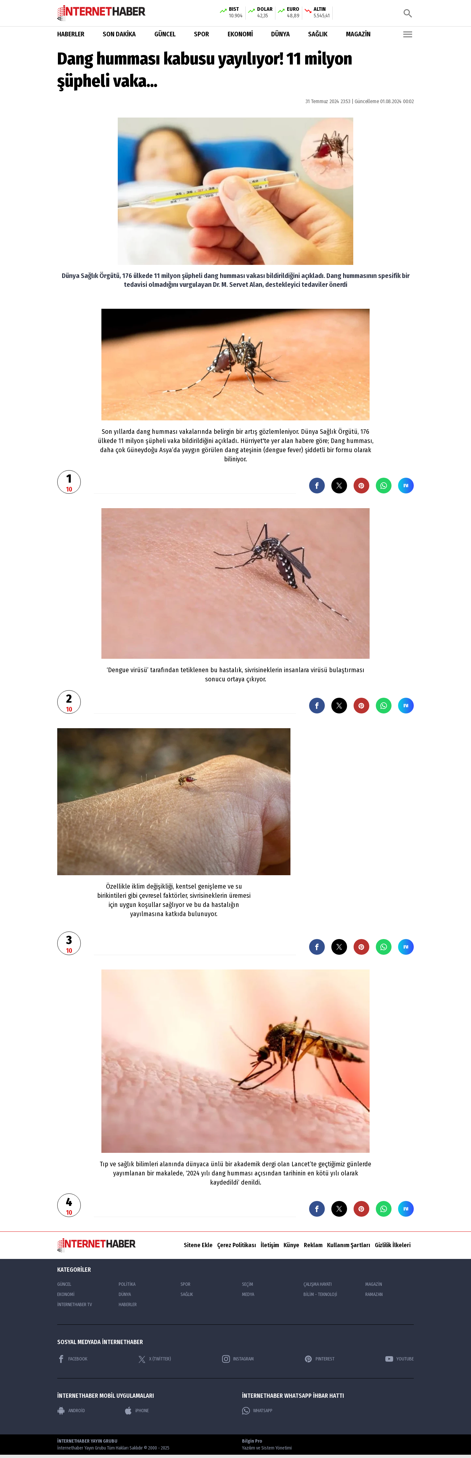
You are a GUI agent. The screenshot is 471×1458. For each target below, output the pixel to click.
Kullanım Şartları (348, 1245)
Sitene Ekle (198, 1245)
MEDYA (248, 1294)
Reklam (313, 1245)
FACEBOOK (72, 1359)
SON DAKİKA (119, 34)
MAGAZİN (358, 34)
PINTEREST (320, 1359)
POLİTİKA (127, 1284)
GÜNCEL (165, 34)
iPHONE (136, 1411)
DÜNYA (280, 34)
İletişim (270, 1245)
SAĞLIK (317, 34)
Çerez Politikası (236, 1245)
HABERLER (70, 34)
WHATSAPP (257, 1411)
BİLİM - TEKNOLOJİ (320, 1294)
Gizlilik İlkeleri (392, 1245)
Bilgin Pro (267, 1444)
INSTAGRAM (238, 1359)
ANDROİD (71, 1411)
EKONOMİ (240, 34)
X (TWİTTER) (154, 1359)
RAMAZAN (374, 1294)
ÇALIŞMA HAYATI (318, 1284)
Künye (291, 1245)
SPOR (201, 34)
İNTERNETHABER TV (74, 1304)
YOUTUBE (399, 1359)
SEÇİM (247, 1284)
